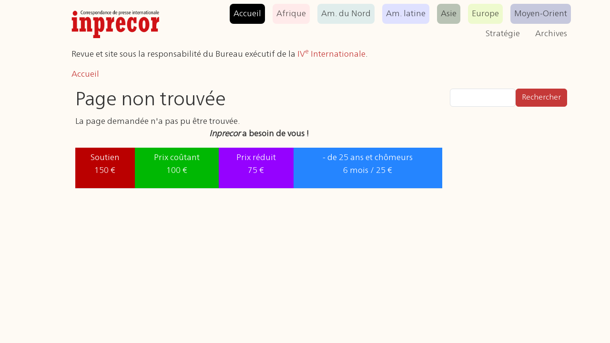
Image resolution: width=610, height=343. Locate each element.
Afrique (291, 14)
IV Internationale (331, 54)
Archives (551, 34)
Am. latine (406, 14)
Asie (449, 14)
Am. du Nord (346, 14)
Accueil (247, 14)
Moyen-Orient (540, 14)
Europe (485, 14)
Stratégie (503, 34)
